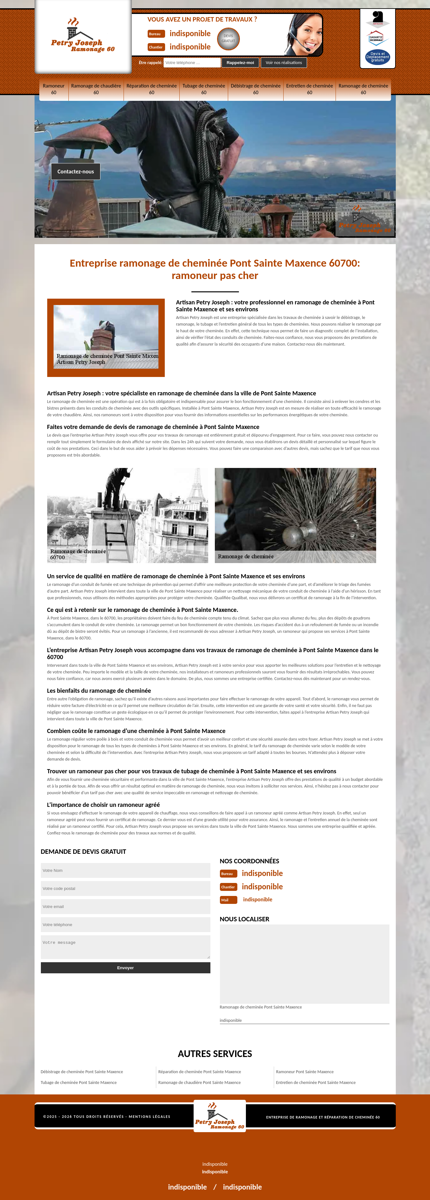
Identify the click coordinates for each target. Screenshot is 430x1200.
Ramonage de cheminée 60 (363, 89)
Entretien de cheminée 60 (309, 89)
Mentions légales (150, 1115)
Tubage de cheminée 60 (204, 89)
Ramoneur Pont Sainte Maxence (305, 1070)
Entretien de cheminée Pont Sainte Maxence (316, 1081)
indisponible (194, 33)
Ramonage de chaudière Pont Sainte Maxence (199, 1081)
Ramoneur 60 (54, 89)
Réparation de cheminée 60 (151, 89)
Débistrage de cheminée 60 (256, 89)
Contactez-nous (76, 171)
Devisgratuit (236, 38)
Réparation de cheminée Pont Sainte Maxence (199, 1070)
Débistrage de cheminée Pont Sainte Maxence (82, 1070)
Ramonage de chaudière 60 (96, 89)
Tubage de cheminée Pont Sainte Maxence (79, 1081)
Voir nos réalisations (284, 62)
